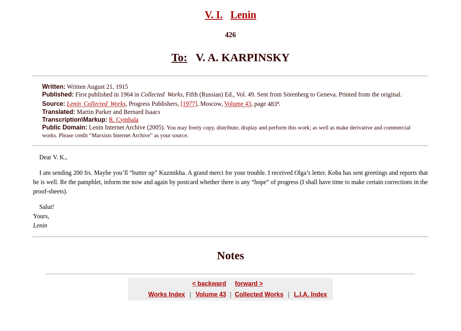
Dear (45, 157)
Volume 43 (237, 104)
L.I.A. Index (310, 294)
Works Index (166, 294)
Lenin (243, 15)
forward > (249, 283)
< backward (209, 283)
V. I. (214, 15)
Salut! (46, 206)
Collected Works (259, 294)
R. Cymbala (124, 119)
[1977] (188, 104)
